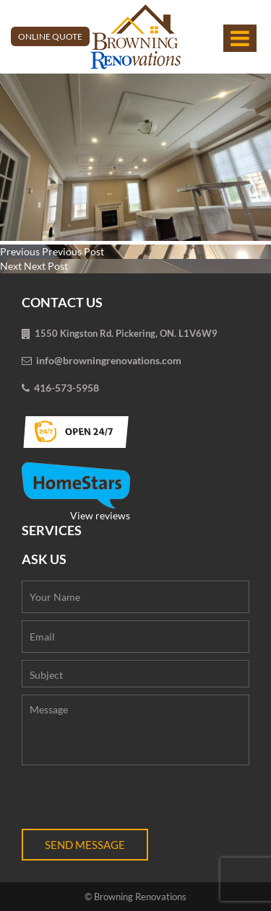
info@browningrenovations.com (108, 360)
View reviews (76, 491)
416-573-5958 (66, 388)
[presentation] (131, 801)
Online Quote (50, 36)
